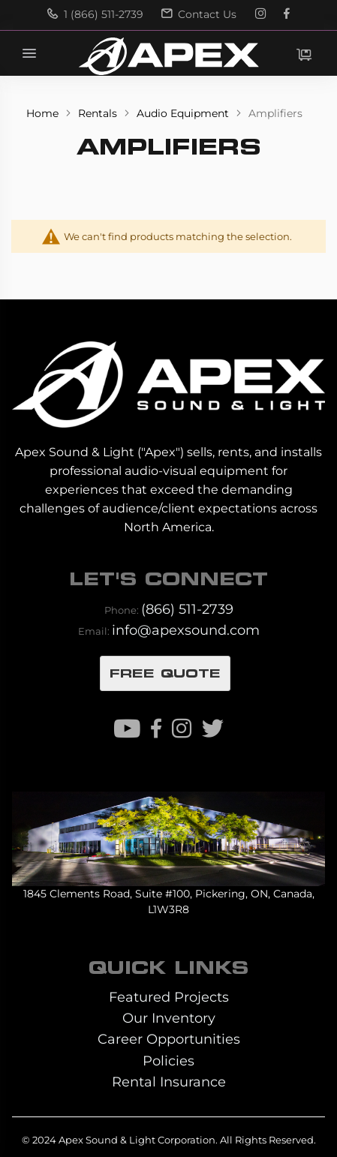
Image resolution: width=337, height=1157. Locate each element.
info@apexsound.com (186, 630)
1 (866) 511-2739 (95, 14)
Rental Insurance (169, 1081)
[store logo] (168, 56)
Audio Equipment (184, 113)
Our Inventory (168, 1017)
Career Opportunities (169, 1038)
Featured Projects (169, 996)
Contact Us (198, 14)
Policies (168, 1060)
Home (44, 113)
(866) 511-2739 (187, 609)
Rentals (99, 113)
